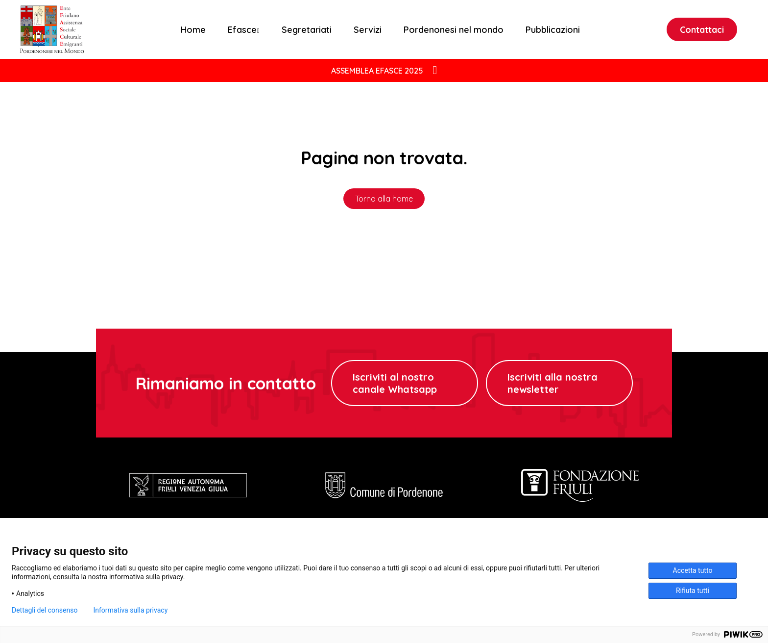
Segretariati (307, 29)
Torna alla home (384, 199)
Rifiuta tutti (692, 590)
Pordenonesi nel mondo (454, 29)
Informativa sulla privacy (130, 610)
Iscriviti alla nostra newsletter (552, 383)
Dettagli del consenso (44, 610)
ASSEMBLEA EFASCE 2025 (377, 71)
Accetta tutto (693, 570)
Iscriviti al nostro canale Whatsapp (395, 383)
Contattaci (702, 29)
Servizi (368, 29)
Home (193, 29)
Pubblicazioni (553, 29)
